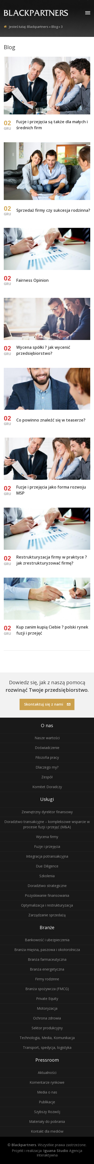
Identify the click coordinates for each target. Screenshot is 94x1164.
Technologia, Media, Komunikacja (47, 1037)
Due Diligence (47, 866)
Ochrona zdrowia (47, 1018)
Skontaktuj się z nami (47, 704)
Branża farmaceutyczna (47, 959)
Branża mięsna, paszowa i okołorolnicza (47, 949)
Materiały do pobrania (47, 1121)
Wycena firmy (47, 836)
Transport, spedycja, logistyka (47, 1047)
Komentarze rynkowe (47, 1082)
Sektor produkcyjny (47, 1027)
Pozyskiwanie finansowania (47, 895)
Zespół (47, 777)
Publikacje (47, 1102)
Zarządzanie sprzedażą (47, 915)
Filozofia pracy (47, 757)
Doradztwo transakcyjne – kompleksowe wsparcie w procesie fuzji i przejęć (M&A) (47, 824)
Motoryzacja (47, 1008)
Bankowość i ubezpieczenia (47, 939)
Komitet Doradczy (47, 786)
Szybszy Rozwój (47, 1111)
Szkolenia (47, 875)
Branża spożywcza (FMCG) (47, 988)
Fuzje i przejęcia (47, 846)
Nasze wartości (47, 737)
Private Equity (47, 998)
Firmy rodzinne (47, 979)
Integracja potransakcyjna (47, 856)
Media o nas (47, 1092)
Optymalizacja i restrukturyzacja (47, 905)
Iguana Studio (55, 1150)
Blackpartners (37, 26)
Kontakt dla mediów (47, 1131)
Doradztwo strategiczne (47, 885)
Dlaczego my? (47, 767)
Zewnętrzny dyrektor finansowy (47, 811)
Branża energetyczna (47, 969)
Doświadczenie (47, 747)
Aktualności (47, 1072)
